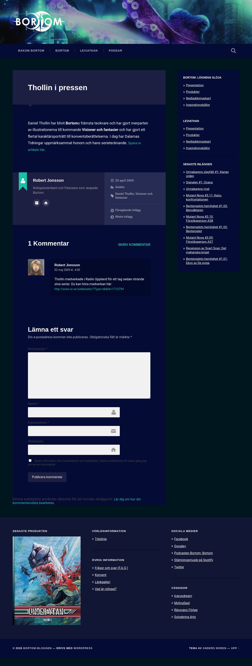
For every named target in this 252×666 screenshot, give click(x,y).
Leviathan (89, 52)
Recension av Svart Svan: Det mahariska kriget (206, 252)
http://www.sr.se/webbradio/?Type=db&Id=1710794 (92, 291)
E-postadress (38, 429)
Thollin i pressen (61, 89)
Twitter (179, 575)
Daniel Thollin (124, 195)
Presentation (195, 87)
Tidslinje (101, 547)
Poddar (115, 52)
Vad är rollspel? (107, 597)
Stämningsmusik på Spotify (195, 568)
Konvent (101, 583)
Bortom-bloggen (37, 656)
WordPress (83, 656)
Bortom (62, 52)
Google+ (180, 554)
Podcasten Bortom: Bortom (195, 561)
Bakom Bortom (31, 52)
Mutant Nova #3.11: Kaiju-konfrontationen (204, 199)
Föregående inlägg (128, 212)
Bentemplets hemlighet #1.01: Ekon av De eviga (207, 263)
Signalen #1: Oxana (199, 184)
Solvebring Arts (186, 625)
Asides (120, 189)
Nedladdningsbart (198, 100)
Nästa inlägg (124, 218)
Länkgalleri (103, 590)
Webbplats (35, 449)
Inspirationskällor (198, 107)
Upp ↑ (235, 656)
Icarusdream (184, 604)
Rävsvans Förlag (187, 618)
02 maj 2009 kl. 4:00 (68, 272)
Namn (33, 410)
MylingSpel (182, 611)
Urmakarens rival (197, 191)
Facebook (181, 547)
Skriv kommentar (134, 246)
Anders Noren (214, 656)
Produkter (193, 93)
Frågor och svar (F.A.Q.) (113, 576)
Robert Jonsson (68, 267)
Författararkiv (36, 204)
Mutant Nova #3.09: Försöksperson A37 (199, 242)
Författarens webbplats (46, 204)
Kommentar (37, 350)
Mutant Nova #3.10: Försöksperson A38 (199, 220)
